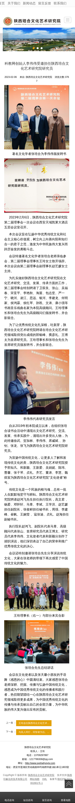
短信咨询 (28, 797)
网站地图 (34, 779)
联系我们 (60, 3)
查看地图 (65, 797)
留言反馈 (44, 3)
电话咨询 (9, 797)
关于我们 (14, 3)
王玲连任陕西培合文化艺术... (34, 723)
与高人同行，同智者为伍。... (34, 732)
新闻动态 (29, 3)
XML (44, 779)
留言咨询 (47, 797)
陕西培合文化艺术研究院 (41, 775)
